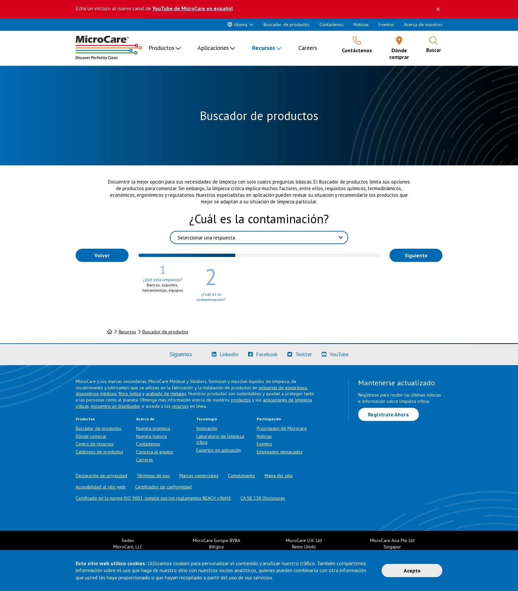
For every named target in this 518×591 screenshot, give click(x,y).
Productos (161, 48)
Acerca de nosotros (423, 24)
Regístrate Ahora (388, 414)
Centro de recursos (95, 444)
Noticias (361, 24)
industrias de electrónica (283, 388)
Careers (307, 48)
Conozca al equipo (154, 452)
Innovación (206, 428)
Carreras (144, 460)
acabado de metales (166, 394)
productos (241, 400)
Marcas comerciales (198, 476)
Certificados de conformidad (163, 487)
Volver (102, 255)
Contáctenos (331, 24)
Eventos (386, 24)
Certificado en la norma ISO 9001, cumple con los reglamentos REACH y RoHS (153, 498)
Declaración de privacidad (101, 476)
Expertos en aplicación (218, 450)
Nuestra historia (151, 436)
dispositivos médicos (96, 394)
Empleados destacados (280, 452)
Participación (269, 418)
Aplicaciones (213, 48)
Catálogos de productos (99, 452)
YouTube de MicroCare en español (192, 8)
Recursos (263, 48)
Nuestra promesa (153, 428)
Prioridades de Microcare (282, 428)
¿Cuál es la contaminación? (259, 219)
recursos (180, 406)
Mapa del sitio (279, 476)
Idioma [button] (237, 24)
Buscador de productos (287, 24)
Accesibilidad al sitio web (101, 487)
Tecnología (206, 418)
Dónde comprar (91, 436)
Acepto (412, 570)
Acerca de (145, 418)
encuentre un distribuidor (115, 406)
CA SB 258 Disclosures (262, 498)
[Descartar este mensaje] (438, 9)
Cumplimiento (241, 476)
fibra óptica (130, 394)
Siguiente (416, 255)
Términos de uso (153, 476)
